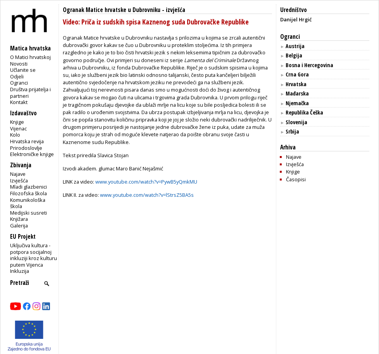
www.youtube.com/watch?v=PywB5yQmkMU (146, 181)
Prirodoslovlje (26, 147)
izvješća (175, 10)
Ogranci (19, 82)
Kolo (15, 134)
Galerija (19, 225)
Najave (18, 173)
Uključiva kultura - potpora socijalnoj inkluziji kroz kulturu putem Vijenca (33, 255)
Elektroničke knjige (32, 154)
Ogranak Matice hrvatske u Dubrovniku (111, 10)
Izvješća (19, 180)
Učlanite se (23, 69)
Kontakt (19, 102)
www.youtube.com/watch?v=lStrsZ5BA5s (147, 194)
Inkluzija (19, 270)
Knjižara (19, 218)
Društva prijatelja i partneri (30, 92)
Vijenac (18, 128)
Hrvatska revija (27, 141)
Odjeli (17, 76)
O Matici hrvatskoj (30, 57)
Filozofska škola (28, 193)
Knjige (17, 121)
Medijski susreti (28, 212)
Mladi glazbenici (28, 186)
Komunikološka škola (27, 203)
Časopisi (296, 179)
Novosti (19, 63)
